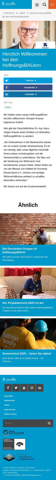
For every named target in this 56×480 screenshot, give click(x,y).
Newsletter (9, 400)
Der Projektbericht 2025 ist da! (23, 302)
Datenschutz (10, 414)
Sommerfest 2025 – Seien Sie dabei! (26, 353)
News (8, 107)
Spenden (8, 396)
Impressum (9, 409)
